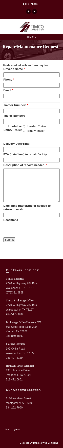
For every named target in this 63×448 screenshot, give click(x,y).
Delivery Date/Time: (16, 143)
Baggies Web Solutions (45, 443)
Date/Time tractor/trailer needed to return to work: (27, 207)
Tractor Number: (15, 105)
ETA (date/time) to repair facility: (25, 154)
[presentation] (28, 230)
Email (8, 90)
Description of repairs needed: (25, 165)
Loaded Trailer (36, 126)
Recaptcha (10, 220)
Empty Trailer (36, 130)
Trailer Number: (14, 115)
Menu (31, 37)
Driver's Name (14, 69)
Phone (8, 79)
